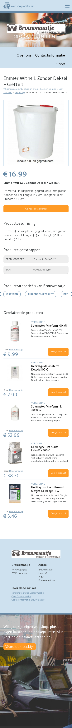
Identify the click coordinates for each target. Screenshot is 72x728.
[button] (36, 164)
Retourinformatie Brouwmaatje (28, 593)
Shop (60, 64)
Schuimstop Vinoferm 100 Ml (49, 325)
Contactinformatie (50, 55)
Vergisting (20, 92)
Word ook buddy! (19, 647)
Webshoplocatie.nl (12, 89)
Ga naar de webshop (36, 208)
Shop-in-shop (31, 89)
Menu (67, 5)
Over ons (24, 55)
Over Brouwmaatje (21, 596)
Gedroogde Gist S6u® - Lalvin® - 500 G (45, 448)
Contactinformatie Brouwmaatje (28, 599)
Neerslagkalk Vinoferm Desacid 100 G (45, 367)
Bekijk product (58, 351)
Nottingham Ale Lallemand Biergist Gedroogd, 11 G (47, 489)
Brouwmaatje (16, 349)
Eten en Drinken (48, 89)
